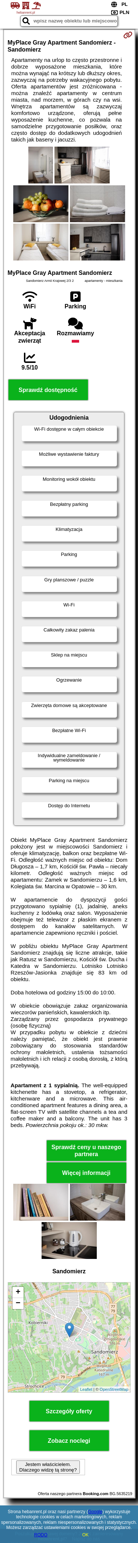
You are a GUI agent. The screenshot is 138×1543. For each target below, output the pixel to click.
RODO (40, 1534)
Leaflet (86, 1389)
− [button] (17, 1303)
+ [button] (17, 1292)
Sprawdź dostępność (47, 390)
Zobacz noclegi (69, 1441)
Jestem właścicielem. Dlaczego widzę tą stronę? (48, 1467)
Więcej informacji (86, 1173)
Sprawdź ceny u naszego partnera (86, 1150)
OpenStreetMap (114, 1389)
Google (95, 1511)
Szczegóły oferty (69, 1411)
